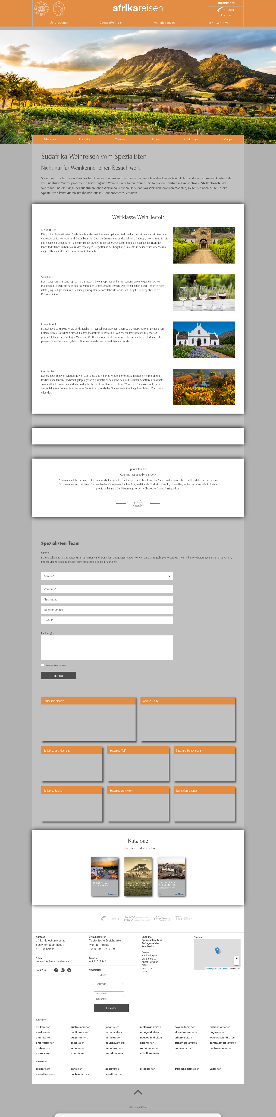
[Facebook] (56, 970)
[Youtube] (69, 970)
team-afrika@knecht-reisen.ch (52, 961)
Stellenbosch (210, 182)
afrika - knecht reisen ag (50, 940)
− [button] (237, 963)
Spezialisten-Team (111, 22)
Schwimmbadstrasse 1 (50, 944)
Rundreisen (85, 139)
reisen (138, 9)
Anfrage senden (164, 22)
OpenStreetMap (222, 968)
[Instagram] (63, 970)
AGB (144, 965)
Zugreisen (120, 139)
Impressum (148, 968)
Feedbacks (148, 946)
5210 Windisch (45, 949)
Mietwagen (50, 139)
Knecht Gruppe (150, 961)
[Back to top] (138, 1092)
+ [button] (237, 958)
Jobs (144, 971)
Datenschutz (149, 958)
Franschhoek (190, 182)
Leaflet (209, 968)
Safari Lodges (191, 139)
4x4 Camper (226, 139)
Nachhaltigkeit (150, 955)
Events (145, 952)
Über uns (226, 15)
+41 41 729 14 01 (217, 22)
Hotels (155, 139)
